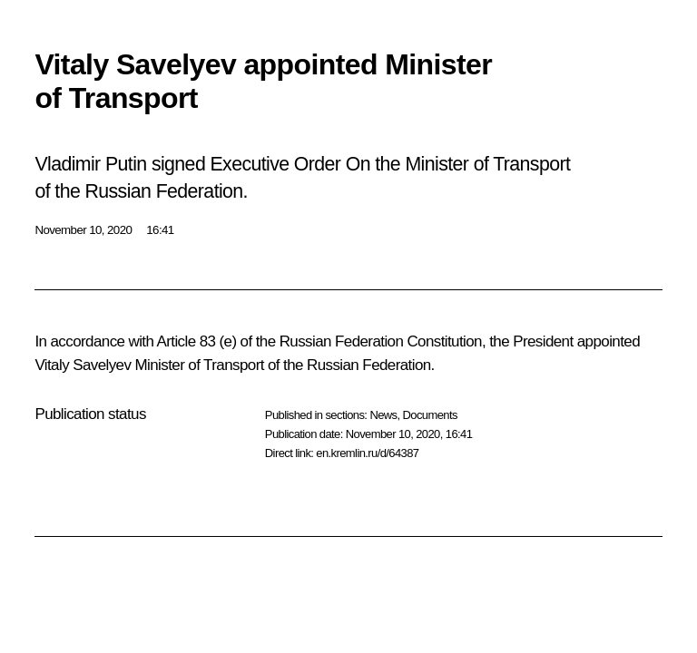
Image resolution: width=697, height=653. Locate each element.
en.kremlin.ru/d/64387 (367, 453)
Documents (430, 415)
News (383, 415)
